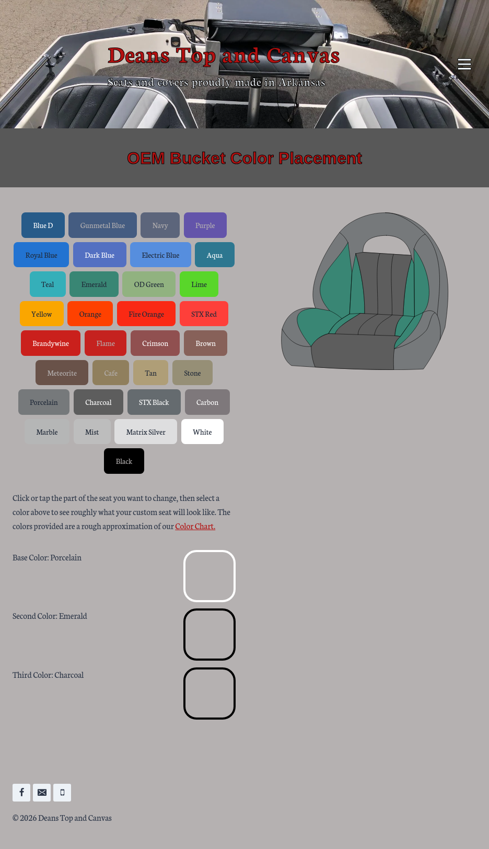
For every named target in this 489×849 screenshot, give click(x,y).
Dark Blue (99, 254)
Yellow (41, 313)
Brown (206, 343)
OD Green (149, 284)
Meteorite (62, 372)
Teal (47, 284)
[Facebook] (21, 793)
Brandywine (50, 343)
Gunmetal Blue (102, 225)
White (202, 431)
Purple (205, 225)
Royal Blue (41, 254)
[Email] (42, 793)
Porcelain (44, 402)
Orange (90, 313)
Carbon (207, 402)
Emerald (94, 284)
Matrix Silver (146, 431)
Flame (105, 343)
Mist (92, 431)
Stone (192, 372)
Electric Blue (161, 254)
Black (124, 461)
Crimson (155, 343)
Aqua (215, 254)
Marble (46, 431)
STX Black (154, 402)
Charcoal (98, 402)
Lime (199, 284)
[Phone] (62, 793)
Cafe (111, 372)
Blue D (43, 225)
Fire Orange (146, 313)
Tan (151, 372)
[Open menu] (464, 64)
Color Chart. (195, 525)
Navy (160, 225)
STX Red (203, 313)
